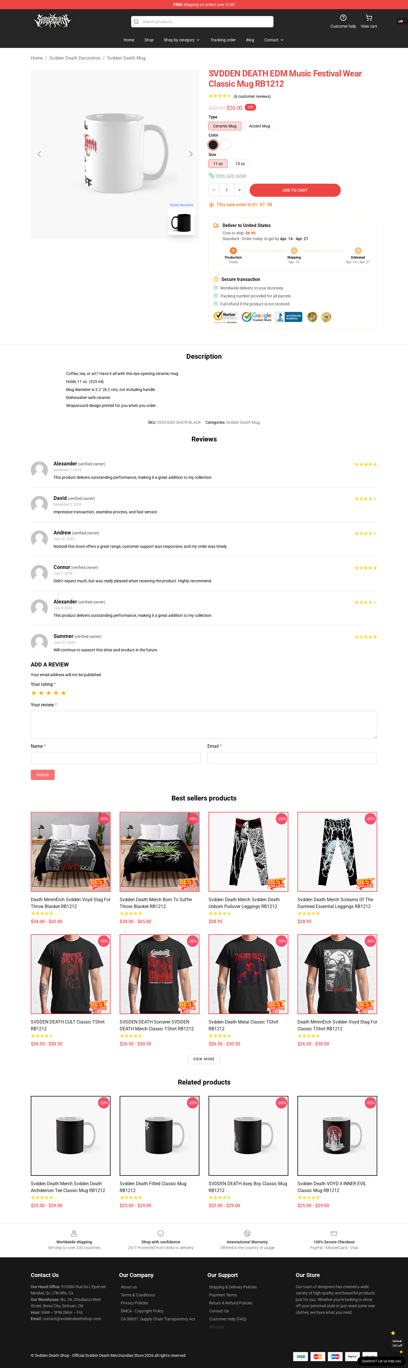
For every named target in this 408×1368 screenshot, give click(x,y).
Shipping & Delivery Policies (233, 1287)
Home (37, 58)
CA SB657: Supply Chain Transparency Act (158, 1319)
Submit (42, 775)
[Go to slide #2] (130, 252)
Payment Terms (223, 1295)
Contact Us (219, 1311)
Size (212, 154)
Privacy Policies (134, 1303)
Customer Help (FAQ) (227, 1319)
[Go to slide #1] (100, 252)
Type (213, 117)
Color (213, 135)
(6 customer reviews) (252, 96)
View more (204, 1059)
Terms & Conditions (138, 1295)
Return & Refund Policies (230, 1303)
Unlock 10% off (397, 1343)
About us (129, 1287)
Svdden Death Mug (126, 58)
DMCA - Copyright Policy (142, 1311)
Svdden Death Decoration (75, 58)
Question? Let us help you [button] (381, 1361)
